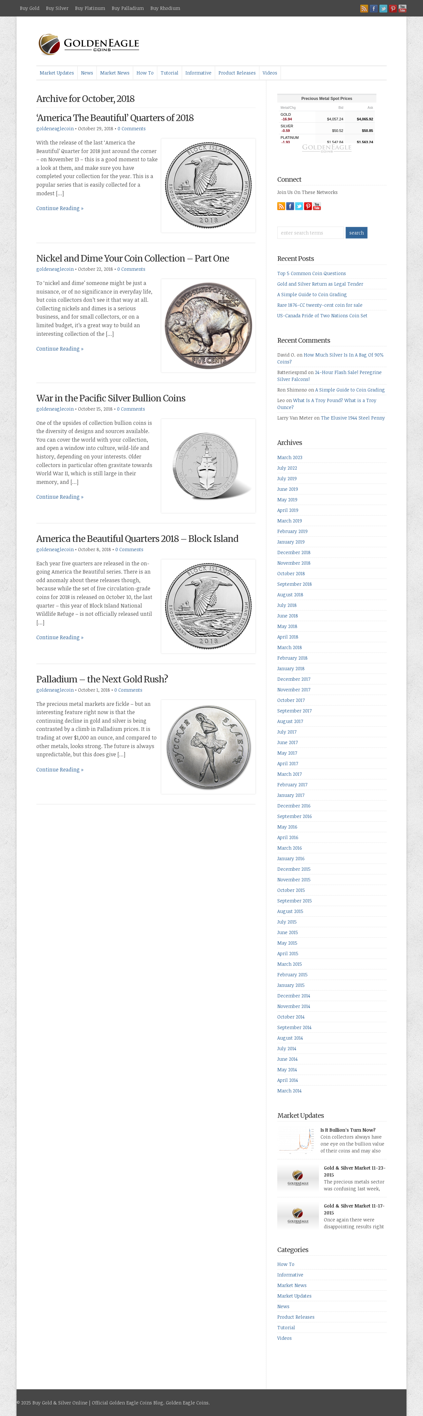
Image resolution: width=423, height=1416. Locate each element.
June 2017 (287, 742)
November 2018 (294, 563)
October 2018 (291, 573)
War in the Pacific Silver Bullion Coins (110, 398)
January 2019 (291, 542)
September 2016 (294, 816)
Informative (198, 73)
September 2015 (294, 900)
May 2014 (287, 1069)
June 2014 (287, 1059)
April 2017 (287, 763)
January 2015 (291, 985)
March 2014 (289, 1090)
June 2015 (287, 932)
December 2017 (293, 679)
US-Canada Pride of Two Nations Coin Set (322, 315)
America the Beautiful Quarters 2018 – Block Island (137, 538)
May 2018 (287, 626)
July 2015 (287, 922)
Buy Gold (29, 8)
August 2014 (290, 1038)
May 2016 (287, 827)
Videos (270, 73)
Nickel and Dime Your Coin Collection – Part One (132, 258)
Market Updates (57, 73)
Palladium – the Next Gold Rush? (102, 679)
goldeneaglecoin (55, 128)
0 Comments (132, 128)
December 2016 (294, 805)
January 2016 (291, 858)
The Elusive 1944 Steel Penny (353, 418)
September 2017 (294, 711)
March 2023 (289, 457)
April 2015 (287, 953)
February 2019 (292, 531)
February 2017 (292, 784)
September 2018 (294, 584)
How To (145, 73)
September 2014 (294, 1027)
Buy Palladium (128, 8)
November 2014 (293, 1006)
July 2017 (286, 732)
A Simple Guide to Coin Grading (312, 294)
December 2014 (293, 995)
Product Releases (237, 73)
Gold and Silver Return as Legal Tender (320, 284)
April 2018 (287, 637)
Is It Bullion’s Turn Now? (348, 1130)
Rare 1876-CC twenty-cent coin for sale (320, 305)
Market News (115, 73)
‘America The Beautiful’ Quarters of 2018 (115, 117)
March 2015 (289, 964)
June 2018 (287, 616)
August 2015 (290, 911)
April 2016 (287, 837)
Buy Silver (57, 8)
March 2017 (289, 774)
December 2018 (294, 552)
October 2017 (291, 700)
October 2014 (291, 1017)
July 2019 (287, 478)
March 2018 (289, 647)
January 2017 (290, 795)
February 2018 (292, 658)
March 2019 (289, 521)
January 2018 (291, 668)
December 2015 (294, 869)
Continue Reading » (60, 208)
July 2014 (286, 1048)
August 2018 (290, 594)
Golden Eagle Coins (187, 1403)
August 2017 (290, 721)
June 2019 (287, 489)
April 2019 (287, 510)
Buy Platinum (90, 8)
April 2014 (287, 1080)
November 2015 (294, 879)
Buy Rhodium (165, 8)
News (87, 73)
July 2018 (287, 605)
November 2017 (293, 689)
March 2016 (289, 848)
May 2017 (287, 753)
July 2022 (287, 468)
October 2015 (291, 890)
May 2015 (287, 943)
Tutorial (169, 73)
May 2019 (287, 499)
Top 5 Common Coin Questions (311, 273)
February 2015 (292, 974)
